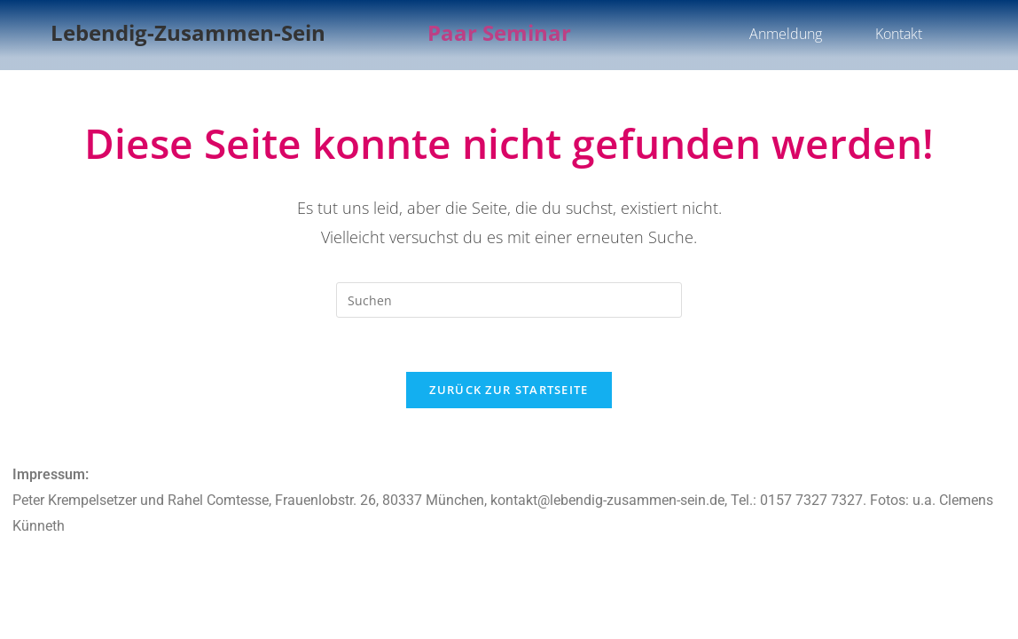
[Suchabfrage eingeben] (509, 300)
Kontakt (898, 33)
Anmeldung (785, 33)
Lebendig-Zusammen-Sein (188, 32)
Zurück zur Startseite (508, 390)
